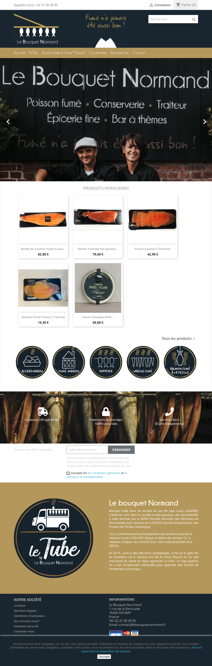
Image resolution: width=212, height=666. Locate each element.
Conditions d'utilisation (29, 616)
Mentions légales (25, 611)
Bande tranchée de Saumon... (98, 249)
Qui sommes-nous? (26, 621)
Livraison (20, 605)
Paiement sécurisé (26, 626)
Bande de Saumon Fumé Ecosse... (43, 249)
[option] (106, 119)
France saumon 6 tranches (153, 249)
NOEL (33, 53)
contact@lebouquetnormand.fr (142, 624)
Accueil (19, 53)
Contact (139, 53)
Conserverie (98, 53)
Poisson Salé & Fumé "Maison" (63, 53)
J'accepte (104, 656)
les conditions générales (104, 473)
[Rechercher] (173, 19)
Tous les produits (179, 338)
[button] (16, 119)
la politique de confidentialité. (97, 475)
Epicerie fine (120, 53)
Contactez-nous (24, 631)
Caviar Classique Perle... (98, 317)
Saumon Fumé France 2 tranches (43, 317)
